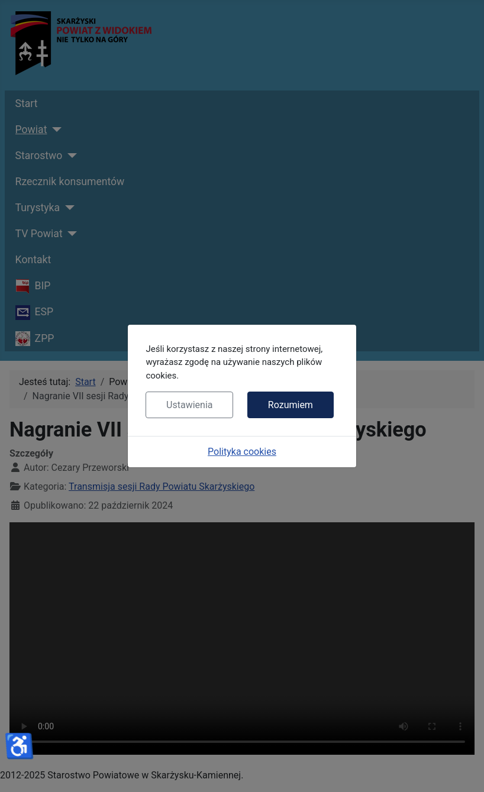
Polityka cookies (242, 451)
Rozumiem (290, 404)
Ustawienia (189, 404)
